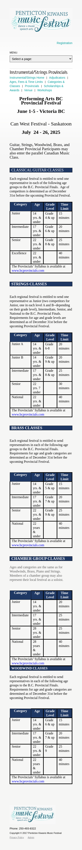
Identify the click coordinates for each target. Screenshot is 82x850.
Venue (28, 90)
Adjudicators (57, 77)
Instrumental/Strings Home (27, 77)
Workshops (44, 90)
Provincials (32, 86)
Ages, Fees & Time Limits (26, 81)
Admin (31, 837)
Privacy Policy (17, 837)
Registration (64, 43)
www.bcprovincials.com (28, 270)
